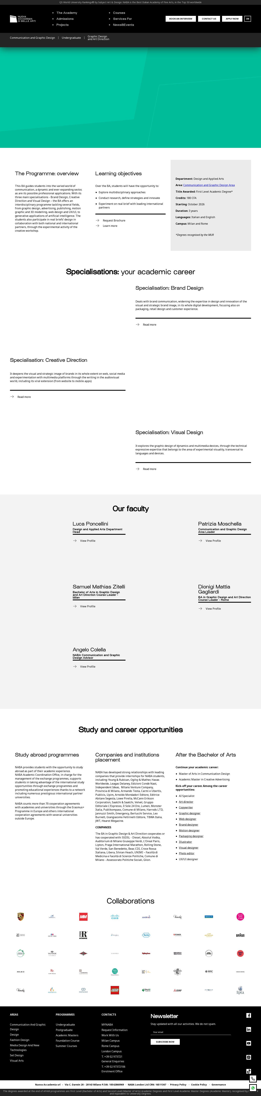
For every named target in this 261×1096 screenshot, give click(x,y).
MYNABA (107, 1024)
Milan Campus (111, 1040)
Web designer (187, 819)
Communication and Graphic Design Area (209, 185)
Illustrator (185, 842)
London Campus (112, 1051)
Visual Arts (17, 1060)
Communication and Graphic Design (28, 1027)
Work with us (110, 1035)
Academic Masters (67, 1035)
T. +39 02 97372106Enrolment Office (113, 1069)
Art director (186, 802)
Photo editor (186, 853)
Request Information (115, 1030)
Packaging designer (191, 836)
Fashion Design (19, 1040)
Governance (219, 1084)
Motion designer (189, 830)
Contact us (209, 18)
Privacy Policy (178, 1084)
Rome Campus (110, 1046)
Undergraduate (65, 1024)
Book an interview (180, 18)
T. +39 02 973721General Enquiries (113, 1059)
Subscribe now (165, 1041)
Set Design (16, 1055)
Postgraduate (64, 1030)
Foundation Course (67, 1040)
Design (14, 1034)
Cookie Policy (199, 1084)
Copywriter (186, 807)
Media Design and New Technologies (24, 1047)
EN (247, 18)
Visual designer (188, 847)
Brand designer (188, 824)
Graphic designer (189, 813)
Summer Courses (66, 1046)
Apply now (232, 18)
